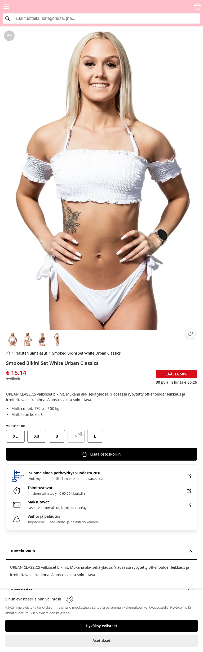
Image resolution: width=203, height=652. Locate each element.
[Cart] (197, 7)
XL (15, 436)
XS (36, 436)
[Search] (101, 18)
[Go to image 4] (56, 339)
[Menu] (6, 7)
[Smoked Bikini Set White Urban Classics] (101, 178)
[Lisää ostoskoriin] (101, 454)
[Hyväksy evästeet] (101, 626)
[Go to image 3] (41, 339)
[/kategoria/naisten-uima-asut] (9, 35)
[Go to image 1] (12, 339)
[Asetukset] (101, 641)
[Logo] (101, 7)
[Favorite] (190, 333)
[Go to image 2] (27, 339)
